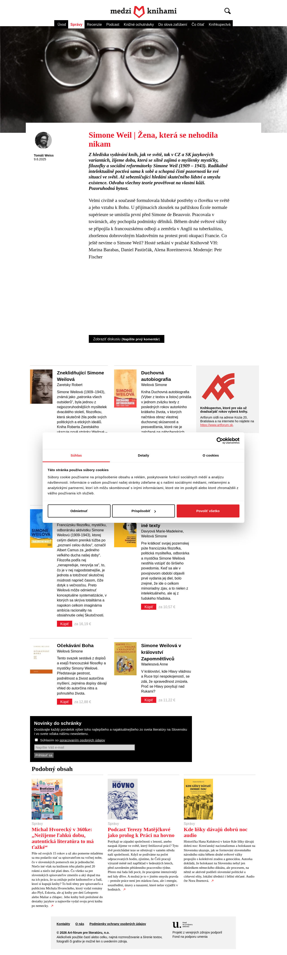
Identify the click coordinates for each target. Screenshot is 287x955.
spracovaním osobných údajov (82, 740)
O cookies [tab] (211, 455)
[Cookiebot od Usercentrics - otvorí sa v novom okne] (219, 440)
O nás (79, 924)
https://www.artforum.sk (216, 425)
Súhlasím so (72, 740)
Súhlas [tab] (76, 455)
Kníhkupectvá (219, 24)
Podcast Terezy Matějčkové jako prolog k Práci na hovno (141, 832)
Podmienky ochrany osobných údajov (117, 924)
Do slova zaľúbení (172, 24)
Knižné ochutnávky (139, 24)
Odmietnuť (79, 511)
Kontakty (63, 924)
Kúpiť (64, 624)
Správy (76, 24)
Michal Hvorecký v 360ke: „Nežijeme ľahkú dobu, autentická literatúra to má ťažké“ (63, 838)
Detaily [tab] (143, 455)
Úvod (62, 24)
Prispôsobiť (143, 511)
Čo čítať (198, 24)
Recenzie (94, 24)
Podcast (112, 24)
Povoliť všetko (208, 511)
